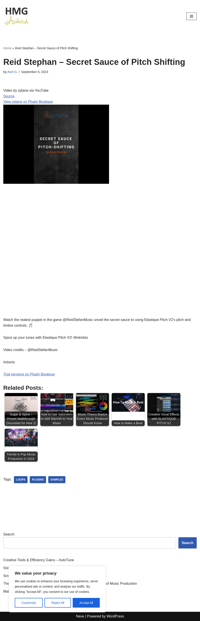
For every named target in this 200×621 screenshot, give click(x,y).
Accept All (86, 603)
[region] (57, 589)
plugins (38, 479)
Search (9, 534)
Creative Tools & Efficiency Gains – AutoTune (38, 560)
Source (9, 96)
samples (56, 479)
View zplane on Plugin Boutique (28, 102)
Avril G (12, 72)
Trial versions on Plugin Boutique (29, 374)
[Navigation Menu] (191, 16)
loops (20, 479)
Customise (29, 603)
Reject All (57, 603)
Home (7, 48)
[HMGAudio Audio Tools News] (16, 16)
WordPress (115, 616)
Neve (80, 616)
